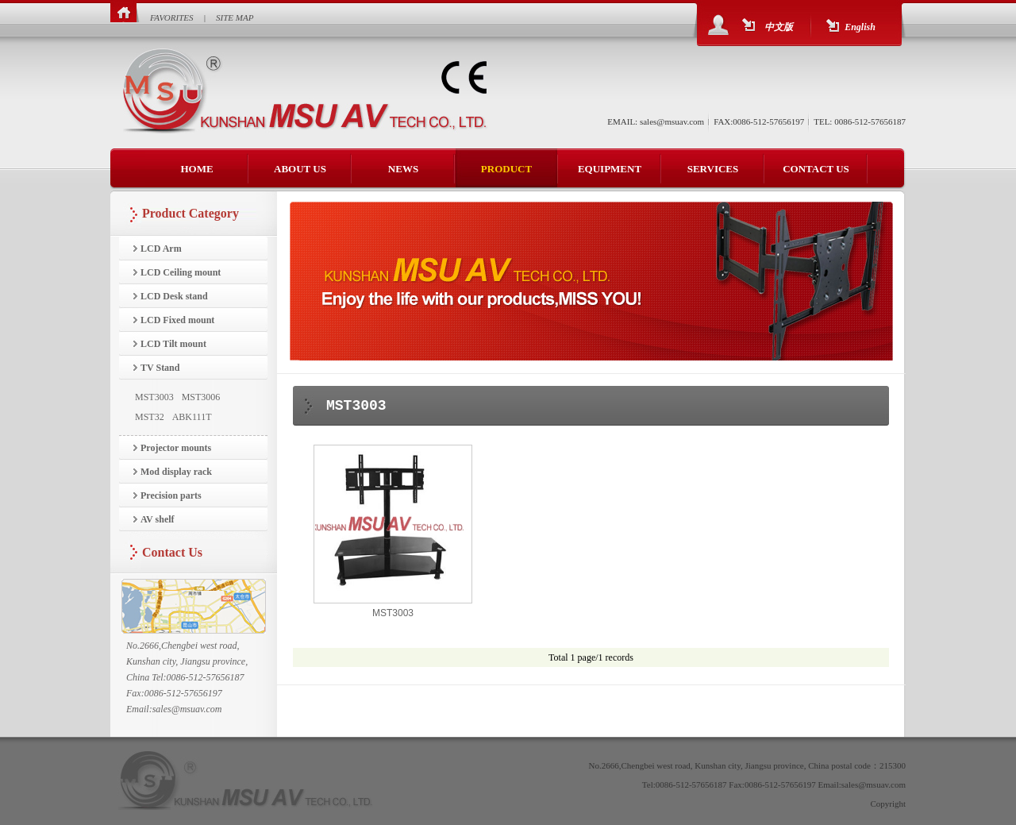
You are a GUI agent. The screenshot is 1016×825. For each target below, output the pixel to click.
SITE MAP (234, 17)
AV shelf (157, 519)
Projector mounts (175, 447)
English (860, 27)
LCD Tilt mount (173, 343)
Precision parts (171, 495)
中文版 (778, 27)
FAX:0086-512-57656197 (759, 121)
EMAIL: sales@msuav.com (655, 121)
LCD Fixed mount (177, 320)
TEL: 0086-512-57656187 (860, 121)
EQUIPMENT (609, 169)
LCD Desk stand (174, 296)
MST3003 (154, 397)
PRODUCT (506, 169)
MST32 (149, 416)
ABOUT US (300, 169)
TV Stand (159, 367)
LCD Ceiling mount (180, 272)
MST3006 (201, 397)
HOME (196, 169)
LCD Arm (161, 248)
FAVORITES (172, 17)
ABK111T (192, 416)
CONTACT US (816, 169)
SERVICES (713, 169)
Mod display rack (176, 471)
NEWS (403, 169)
